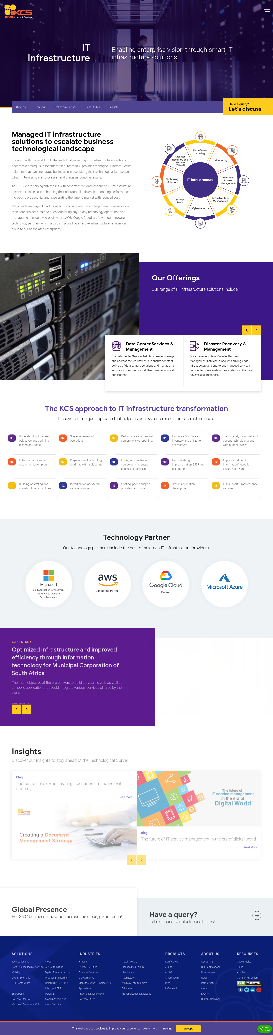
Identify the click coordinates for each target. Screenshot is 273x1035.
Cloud (48, 961)
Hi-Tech (83, 961)
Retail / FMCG (129, 961)
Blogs (240, 967)
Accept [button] (188, 1028)
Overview (21, 107)
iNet (167, 983)
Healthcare (128, 972)
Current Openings (210, 999)
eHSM (168, 972)
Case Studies (93, 107)
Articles (241, 972)
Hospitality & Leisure (133, 967)
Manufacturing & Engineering (95, 983)
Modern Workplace (55, 999)
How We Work (209, 972)
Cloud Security (53, 1004)
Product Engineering (56, 977)
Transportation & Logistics (136, 993)
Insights (113, 107)
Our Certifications (210, 967)
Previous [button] (247, 330)
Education (127, 988)
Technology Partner (65, 107)
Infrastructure (209, 983)
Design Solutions (21, 977)
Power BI (50, 993)
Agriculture (85, 988)
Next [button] (256, 330)
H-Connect (171, 988)
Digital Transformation (57, 972)
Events (205, 993)
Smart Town (172, 977)
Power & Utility (87, 999)
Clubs (204, 988)
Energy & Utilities (88, 967)
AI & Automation (54, 967)
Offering (40, 107)
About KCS (207, 961)
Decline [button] (167, 1028)
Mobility (16, 972)
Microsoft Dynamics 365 (25, 1004)
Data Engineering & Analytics (28, 967)
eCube (168, 967)
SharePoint (18, 993)
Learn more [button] (150, 1028)
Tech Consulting (20, 961)
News (204, 977)
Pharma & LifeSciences (91, 993)
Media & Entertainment (134, 983)
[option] (144, 361)
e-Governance (86, 977)
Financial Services (88, 972)
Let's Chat (264, 1029)
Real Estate (128, 977)
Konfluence (171, 961)
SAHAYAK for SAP (21, 999)
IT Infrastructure (21, 983)
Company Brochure (247, 977)
